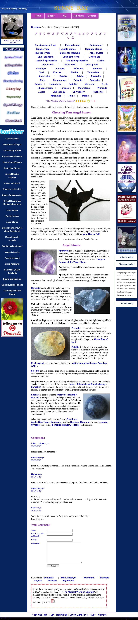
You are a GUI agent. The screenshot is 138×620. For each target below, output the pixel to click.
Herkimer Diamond (79, 422)
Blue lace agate (45, 57)
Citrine (100, 61)
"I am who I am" (40, 615)
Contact (92, 16)
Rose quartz (92, 64)
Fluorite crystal (42, 53)
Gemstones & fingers (12, 144)
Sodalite (73, 84)
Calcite (38, 84)
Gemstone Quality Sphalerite (12, 271)
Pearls (85, 96)
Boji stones (68, 580)
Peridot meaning (12, 258)
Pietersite (96, 76)
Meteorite (89, 84)
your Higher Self (91, 234)
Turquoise (65, 88)
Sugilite (38, 580)
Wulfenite (102, 88)
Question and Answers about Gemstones (12, 229)
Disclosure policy (126, 264)
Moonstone (84, 88)
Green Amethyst (12, 264)
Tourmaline (93, 72)
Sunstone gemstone (45, 45)
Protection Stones (12, 168)
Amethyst (41, 68)
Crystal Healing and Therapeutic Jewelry (12, 202)
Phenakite (56, 425)
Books (51, 16)
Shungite (104, 578)
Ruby (42, 80)
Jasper (42, 92)
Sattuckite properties (77, 61)
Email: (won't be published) (37, 535)
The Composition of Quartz (12, 292)
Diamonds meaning (70, 53)
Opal (41, 72)
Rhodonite (98, 92)
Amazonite (44, 76)
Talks (93, 615)
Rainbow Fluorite (71, 425)
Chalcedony (59, 92)
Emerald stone (72, 45)
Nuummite (89, 578)
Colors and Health (12, 183)
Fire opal (60, 68)
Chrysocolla (70, 64)
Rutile (72, 96)
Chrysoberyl (79, 92)
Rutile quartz (96, 45)
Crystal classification (12, 162)
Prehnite (97, 68)
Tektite (80, 76)
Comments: (35, 543)
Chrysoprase (59, 80)
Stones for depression (12, 195)
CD (64, 16)
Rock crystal (37, 363)
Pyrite (105, 84)
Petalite (63, 76)
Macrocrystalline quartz (12, 285)
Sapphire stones (93, 49)
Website (34, 540)
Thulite (74, 72)
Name (33, 530)
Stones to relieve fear (12, 189)
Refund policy (126, 303)
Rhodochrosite (45, 88)
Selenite (78, 80)
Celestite (35, 288)
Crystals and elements (12, 156)
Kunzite (57, 72)
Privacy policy (126, 257)
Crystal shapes (12, 139)
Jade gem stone (71, 57)
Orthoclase (94, 57)
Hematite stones (67, 49)
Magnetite (56, 96)
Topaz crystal (42, 49)
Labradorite (55, 84)
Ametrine (53, 580)
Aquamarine (48, 64)
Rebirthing (78, 16)
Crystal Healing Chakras (12, 175)
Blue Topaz (44, 422)
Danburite (95, 80)
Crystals (35, 27)
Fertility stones (12, 216)
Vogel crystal (96, 53)
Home (38, 16)
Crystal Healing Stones (12, 246)
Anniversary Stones (12, 150)
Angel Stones (12, 222)
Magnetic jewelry (12, 252)
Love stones (12, 210)
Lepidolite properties (46, 61)
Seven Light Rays (79, 615)
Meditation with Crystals (12, 238)
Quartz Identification (12, 279)
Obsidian (78, 68)
